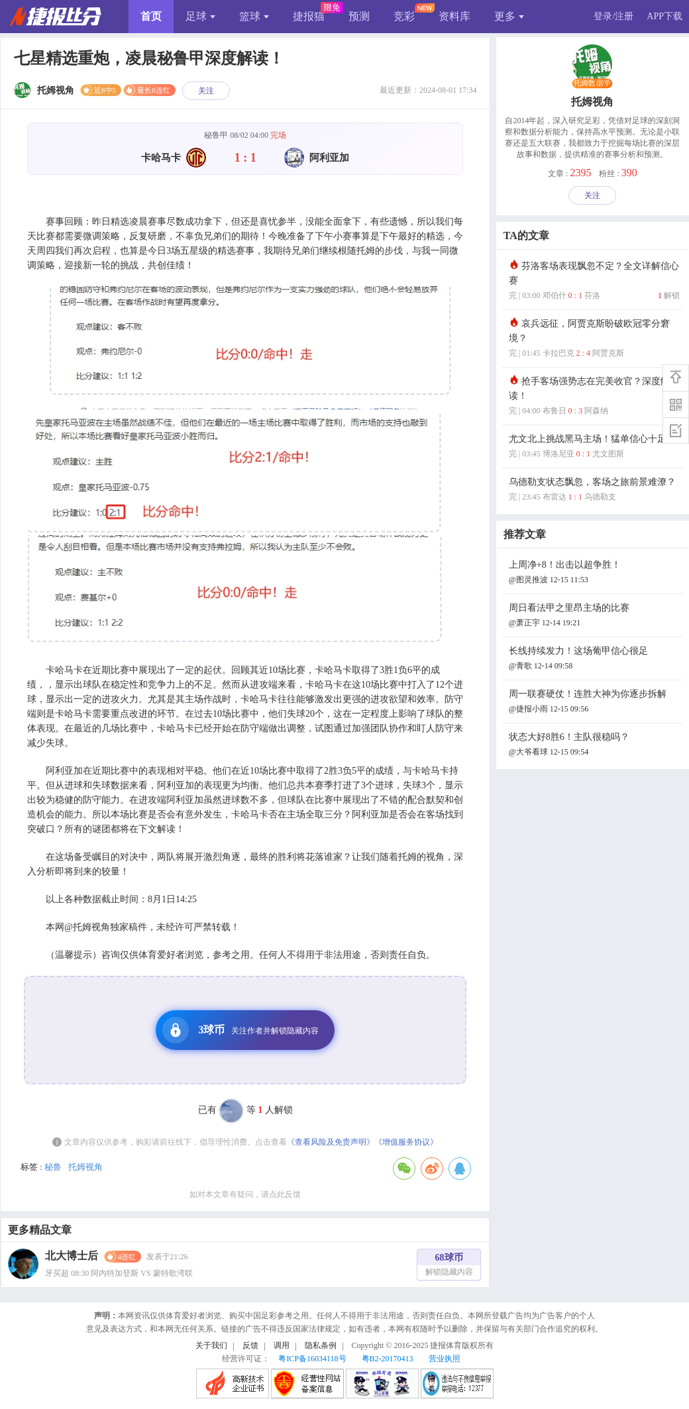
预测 (359, 16)
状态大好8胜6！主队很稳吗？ (594, 745)
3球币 (240, 1030)
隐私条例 (321, 1345)
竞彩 (404, 16)
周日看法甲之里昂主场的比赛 (594, 616)
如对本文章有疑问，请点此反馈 (245, 1194)
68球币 (449, 1266)
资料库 (454, 16)
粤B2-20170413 (387, 1358)
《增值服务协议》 (406, 1142)
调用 (282, 1345)
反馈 (250, 1345)
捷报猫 (309, 16)
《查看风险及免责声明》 (330, 1142)
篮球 (254, 16)
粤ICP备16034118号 (312, 1358)
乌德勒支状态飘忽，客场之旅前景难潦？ (594, 490)
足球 (200, 16)
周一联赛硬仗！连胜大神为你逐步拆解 (594, 702)
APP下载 (664, 16)
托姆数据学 (592, 83)
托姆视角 (85, 1167)
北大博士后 (71, 1255)
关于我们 (211, 1345)
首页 (151, 16)
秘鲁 (53, 1167)
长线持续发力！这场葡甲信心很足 (594, 659)
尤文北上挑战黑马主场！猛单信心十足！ (594, 447)
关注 (206, 90)
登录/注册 (613, 16)
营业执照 (444, 1358)
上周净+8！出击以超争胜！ (594, 573)
